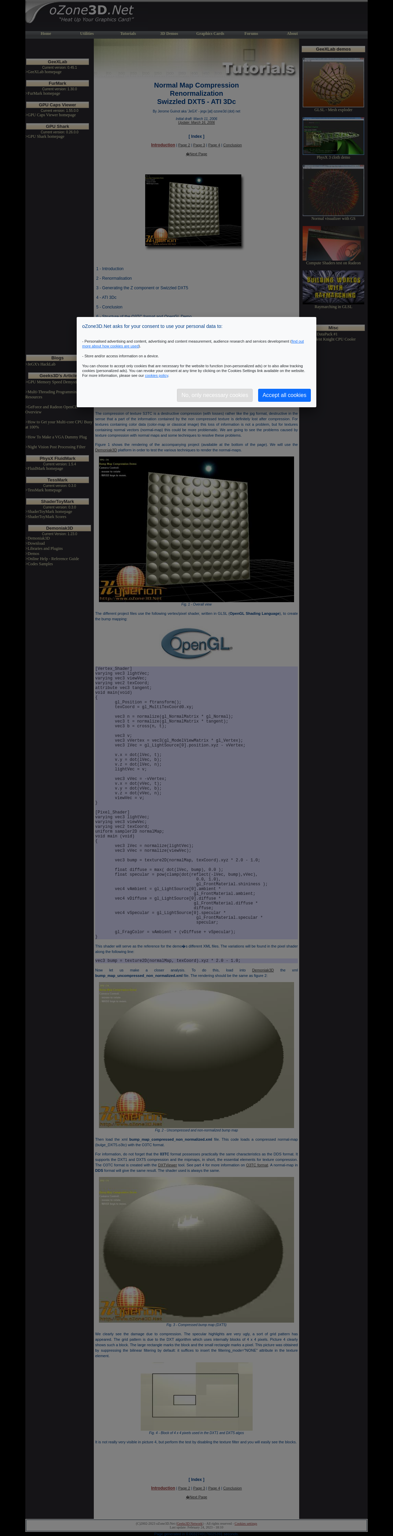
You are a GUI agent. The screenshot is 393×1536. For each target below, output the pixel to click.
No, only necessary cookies (214, 395)
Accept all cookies (284, 395)
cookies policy (156, 375)
